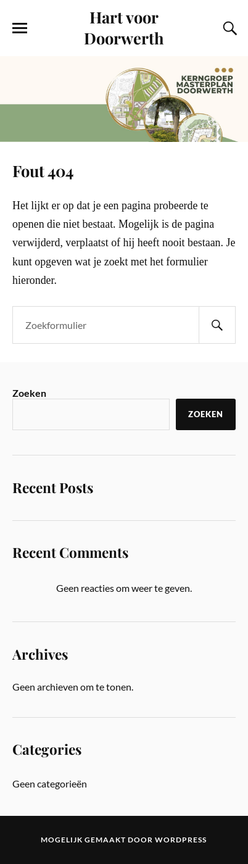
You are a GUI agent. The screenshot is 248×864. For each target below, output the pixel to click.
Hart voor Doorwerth (124, 27)
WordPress (181, 839)
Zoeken (29, 393)
